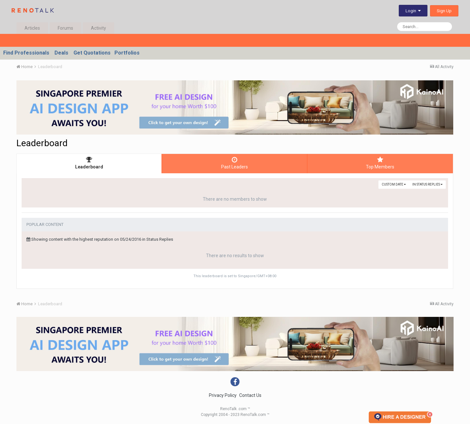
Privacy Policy (223, 395)
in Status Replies (427, 184)
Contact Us (250, 395)
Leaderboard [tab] (89, 162)
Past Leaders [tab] (234, 162)
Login (413, 10)
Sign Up (444, 10)
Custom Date (394, 184)
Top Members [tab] (380, 162)
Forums (65, 28)
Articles (32, 28)
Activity (98, 28)
